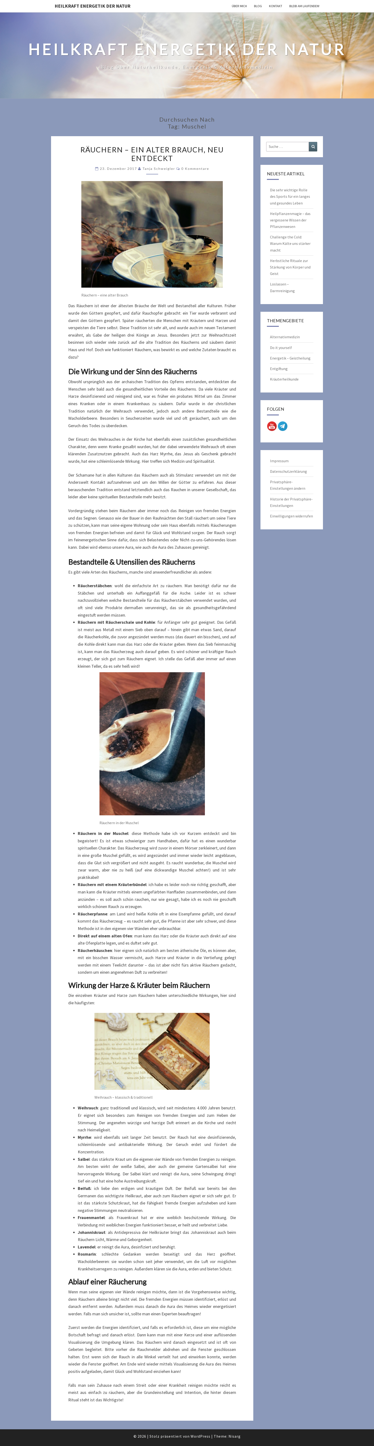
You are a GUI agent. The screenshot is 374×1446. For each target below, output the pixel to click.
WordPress (200, 1436)
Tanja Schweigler (158, 169)
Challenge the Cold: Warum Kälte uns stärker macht (290, 243)
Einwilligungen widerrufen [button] (291, 516)
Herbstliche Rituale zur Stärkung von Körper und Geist (290, 267)
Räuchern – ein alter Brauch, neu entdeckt (152, 153)
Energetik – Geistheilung (290, 358)
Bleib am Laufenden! (304, 6)
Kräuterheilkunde (284, 379)
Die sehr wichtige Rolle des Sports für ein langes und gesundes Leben (290, 196)
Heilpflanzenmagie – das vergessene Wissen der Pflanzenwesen (290, 220)
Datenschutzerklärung (288, 471)
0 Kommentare (195, 169)
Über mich (239, 6)
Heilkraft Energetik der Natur (92, 6)
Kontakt (275, 6)
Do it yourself (281, 347)
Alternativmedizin (285, 336)
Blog (258, 6)
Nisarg (235, 1436)
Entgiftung (279, 368)
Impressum (279, 460)
